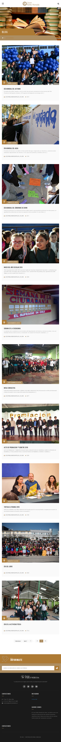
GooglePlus (32, 686)
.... (11, 658)
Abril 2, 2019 (12, 83)
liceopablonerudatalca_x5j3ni (14, 97)
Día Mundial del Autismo (12, 89)
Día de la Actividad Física (12, 624)
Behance (36, 686)
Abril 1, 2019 (12, 143)
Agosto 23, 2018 (13, 442)
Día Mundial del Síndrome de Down (15, 208)
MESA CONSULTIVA (9, 388)
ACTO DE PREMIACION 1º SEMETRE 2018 (16, 447)
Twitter (28, 686)
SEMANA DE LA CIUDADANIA (12, 328)
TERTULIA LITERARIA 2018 (12, 507)
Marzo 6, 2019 (12, 262)
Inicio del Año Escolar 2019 (13, 267)
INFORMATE (16, 660)
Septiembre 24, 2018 (14, 382)
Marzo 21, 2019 (13, 202)
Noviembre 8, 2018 (14, 323)
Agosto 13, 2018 (13, 561)
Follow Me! (34, 699)
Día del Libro (8, 566)
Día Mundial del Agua (11, 148)
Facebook (24, 686)
